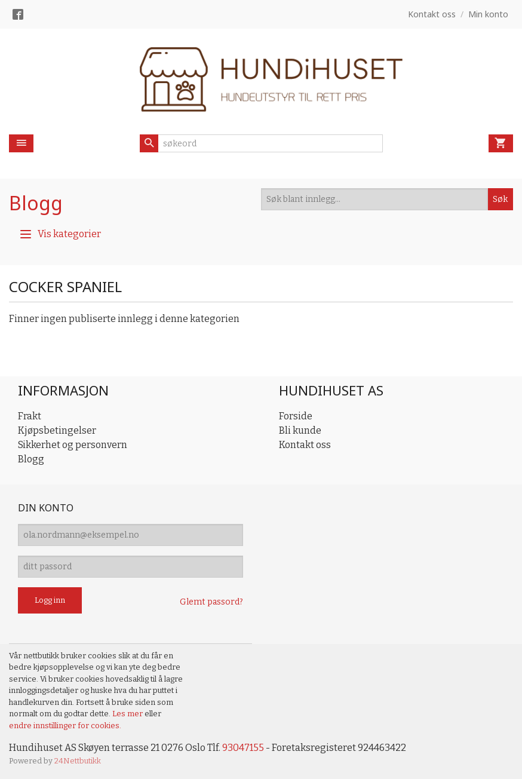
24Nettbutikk (77, 760)
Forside (295, 416)
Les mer (128, 713)
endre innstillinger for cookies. (65, 725)
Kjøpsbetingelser (57, 430)
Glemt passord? (211, 602)
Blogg (36, 203)
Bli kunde (300, 430)
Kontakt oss (305, 444)
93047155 (243, 747)
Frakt (29, 416)
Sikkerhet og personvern (72, 444)
